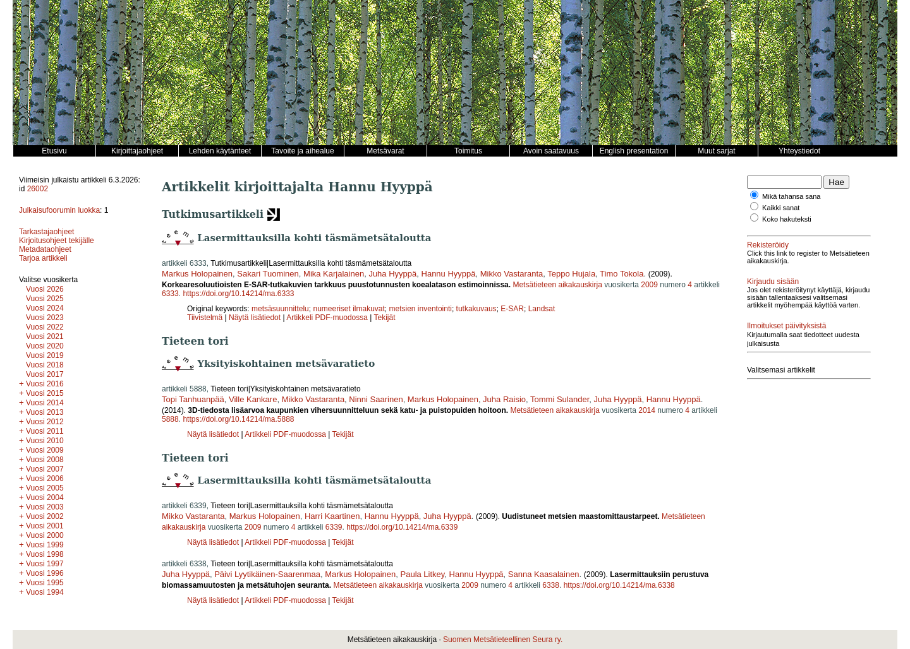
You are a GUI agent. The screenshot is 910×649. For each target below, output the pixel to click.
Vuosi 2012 (45, 421)
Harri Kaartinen (332, 516)
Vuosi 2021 (45, 336)
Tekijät (385, 317)
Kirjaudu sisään (773, 281)
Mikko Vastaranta (511, 273)
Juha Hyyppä (392, 273)
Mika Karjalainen (333, 273)
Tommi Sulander (559, 399)
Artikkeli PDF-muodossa (327, 317)
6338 (550, 585)
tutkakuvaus (476, 308)
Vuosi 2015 (45, 393)
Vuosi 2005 (45, 488)
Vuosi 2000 (45, 535)
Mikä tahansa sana (791, 196)
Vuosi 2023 (45, 317)
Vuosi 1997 (45, 563)
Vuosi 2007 (45, 469)
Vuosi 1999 (45, 544)
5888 (170, 419)
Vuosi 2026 (45, 289)
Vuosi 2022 (45, 327)
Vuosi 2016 (45, 383)
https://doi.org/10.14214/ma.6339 (402, 527)
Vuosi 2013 (45, 412)
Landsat (541, 308)
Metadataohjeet (45, 249)
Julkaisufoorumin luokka (59, 210)
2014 (646, 410)
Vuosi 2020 (45, 346)
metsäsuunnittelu (280, 308)
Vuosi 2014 (45, 402)
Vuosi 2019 (45, 355)
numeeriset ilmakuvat (348, 308)
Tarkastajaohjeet (46, 231)
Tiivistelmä (204, 317)
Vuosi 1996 (45, 573)
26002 (37, 188)
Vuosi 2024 (45, 308)
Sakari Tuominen (268, 273)
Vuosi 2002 (45, 516)
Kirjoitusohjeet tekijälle (56, 240)
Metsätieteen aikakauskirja (557, 284)
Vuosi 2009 (45, 450)
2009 (649, 284)
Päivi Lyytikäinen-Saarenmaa (267, 574)
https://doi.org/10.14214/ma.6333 (238, 293)
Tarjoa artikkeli (43, 258)
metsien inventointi (420, 308)
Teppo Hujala (571, 273)
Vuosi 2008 (45, 459)
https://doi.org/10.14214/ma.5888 (238, 419)
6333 (170, 293)
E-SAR (512, 308)
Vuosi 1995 (45, 582)
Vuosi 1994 (45, 592)
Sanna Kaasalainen (543, 574)
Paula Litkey (423, 574)
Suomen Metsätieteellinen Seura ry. (502, 639)
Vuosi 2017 (45, 374)
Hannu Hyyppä (449, 273)
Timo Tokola (621, 273)
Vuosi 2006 (45, 478)
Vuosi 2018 (45, 364)
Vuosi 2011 (45, 431)
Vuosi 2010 (45, 440)
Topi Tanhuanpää (193, 399)
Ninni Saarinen (376, 399)
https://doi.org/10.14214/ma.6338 (619, 585)
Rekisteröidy (768, 245)
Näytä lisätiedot (255, 317)
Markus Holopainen (197, 273)
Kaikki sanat (780, 207)
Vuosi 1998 (45, 554)
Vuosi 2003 (45, 507)
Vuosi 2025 (45, 298)
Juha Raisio (504, 399)
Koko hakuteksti (786, 219)
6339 (334, 527)
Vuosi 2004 (45, 497)
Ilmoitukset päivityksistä (786, 325)
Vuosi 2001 (45, 525)
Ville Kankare (253, 399)
